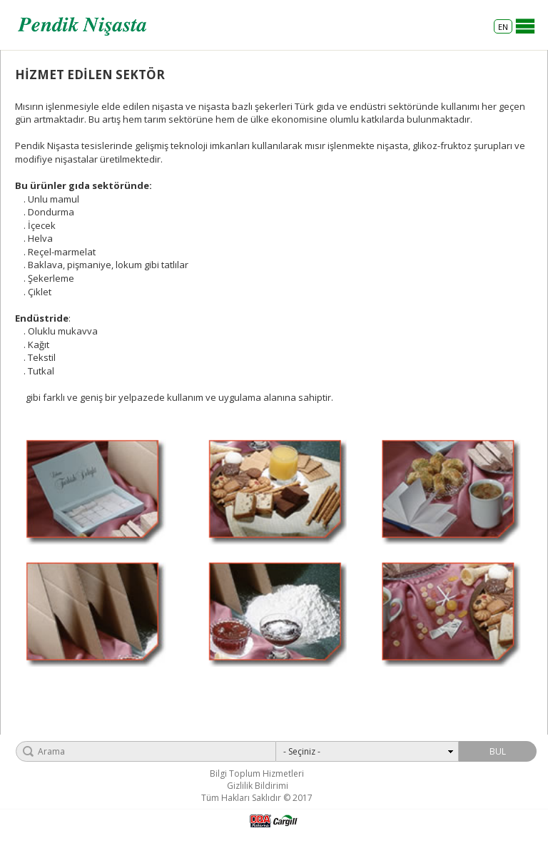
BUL (497, 751)
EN (503, 26)
